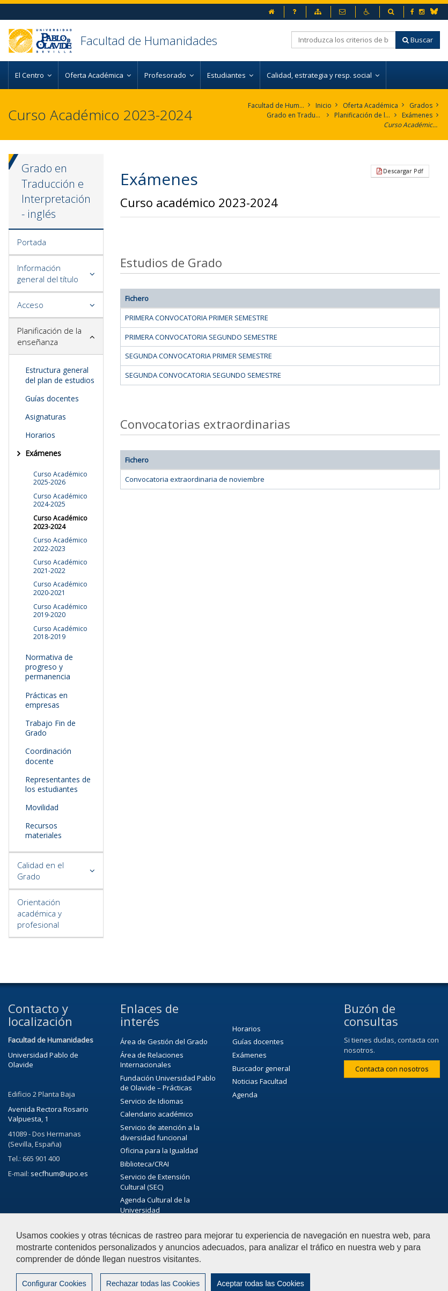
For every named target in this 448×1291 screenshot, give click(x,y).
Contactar (246, 1251)
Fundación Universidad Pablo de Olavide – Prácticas (168, 1083)
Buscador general (261, 1068)
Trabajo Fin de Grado (50, 728)
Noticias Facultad (259, 1081)
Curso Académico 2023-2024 (412, 124)
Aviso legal (302, 1251)
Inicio (323, 105)
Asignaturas (45, 417)
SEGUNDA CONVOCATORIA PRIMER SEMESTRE (198, 356)
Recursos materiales (43, 830)
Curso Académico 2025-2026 (60, 478)
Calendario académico (156, 1114)
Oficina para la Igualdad (159, 1150)
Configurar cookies (102, 1277)
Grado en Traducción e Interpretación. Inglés (295, 115)
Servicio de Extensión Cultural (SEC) (155, 1182)
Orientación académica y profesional (39, 913)
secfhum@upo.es (59, 1173)
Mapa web (30, 1277)
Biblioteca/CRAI (144, 1164)
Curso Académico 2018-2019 (60, 633)
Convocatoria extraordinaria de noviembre (195, 479)
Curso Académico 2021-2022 (60, 566)
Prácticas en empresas (46, 700)
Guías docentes (52, 398)
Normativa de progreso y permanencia (49, 666)
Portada (31, 242)
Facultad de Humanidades (148, 40)
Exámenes (417, 115)
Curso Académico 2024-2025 (60, 500)
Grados (420, 105)
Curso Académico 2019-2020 (60, 611)
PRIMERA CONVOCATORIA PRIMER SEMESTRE (196, 317)
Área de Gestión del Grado (164, 1041)
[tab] (56, 242)
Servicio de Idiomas (151, 1101)
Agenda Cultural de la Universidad (155, 1205)
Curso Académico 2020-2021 (60, 588)
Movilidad (41, 807)
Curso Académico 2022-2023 (60, 544)
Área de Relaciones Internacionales (151, 1060)
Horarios (40, 435)
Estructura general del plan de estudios (59, 375)
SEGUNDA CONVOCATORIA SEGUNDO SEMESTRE (203, 375)
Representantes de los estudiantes (58, 784)
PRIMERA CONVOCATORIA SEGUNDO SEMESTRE (201, 337)
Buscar (417, 40)
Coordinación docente (48, 756)
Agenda (245, 1094)
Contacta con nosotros (392, 1069)
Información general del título (47, 273)
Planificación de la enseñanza (362, 115)
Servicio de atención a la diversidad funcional (160, 1132)
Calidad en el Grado (40, 871)
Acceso (30, 304)
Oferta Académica (370, 105)
